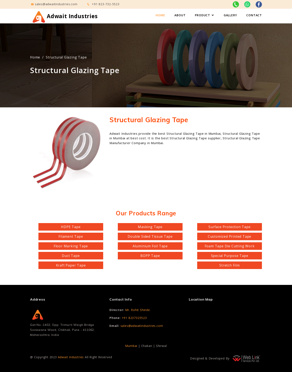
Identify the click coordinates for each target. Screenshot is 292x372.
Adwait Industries (71, 357)
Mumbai (131, 346)
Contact (254, 15)
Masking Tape (150, 227)
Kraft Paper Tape (71, 265)
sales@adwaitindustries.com (56, 4)
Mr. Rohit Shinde (137, 310)
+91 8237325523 (134, 318)
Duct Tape (71, 255)
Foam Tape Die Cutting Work (230, 246)
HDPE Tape (70, 227)
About (179, 15)
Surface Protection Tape (229, 227)
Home (160, 15)
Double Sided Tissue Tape (150, 236)
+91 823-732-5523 (105, 4)
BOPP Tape (150, 255)
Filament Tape (70, 236)
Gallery (230, 15)
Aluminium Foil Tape (150, 246)
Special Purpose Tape (229, 255)
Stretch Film (229, 265)
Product (202, 15)
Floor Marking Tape (71, 246)
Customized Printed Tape (229, 236)
